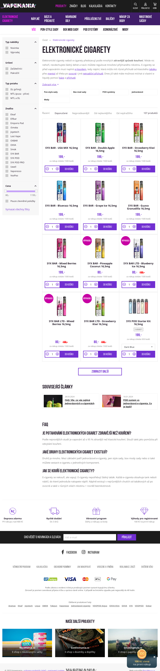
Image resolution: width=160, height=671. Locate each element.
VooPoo (14, 175)
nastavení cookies (56, 664)
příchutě (71, 77)
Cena (20, 185)
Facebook (69, 546)
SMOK (45, 599)
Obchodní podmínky (62, 560)
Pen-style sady (49, 30)
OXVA (13, 145)
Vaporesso (15, 171)
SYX (131, 599)
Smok (13, 149)
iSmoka (14, 127)
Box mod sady (71, 30)
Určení (20, 62)
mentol (51, 73)
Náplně (35, 19)
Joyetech (14, 132)
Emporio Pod (17, 123)
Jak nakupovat (84, 560)
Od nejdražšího (124, 113)
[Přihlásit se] (140, 6)
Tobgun (53, 599)
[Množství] (52, 167)
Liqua (37, 599)
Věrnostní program (21, 560)
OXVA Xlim (114, 599)
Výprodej (15, 52)
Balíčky (110, 19)
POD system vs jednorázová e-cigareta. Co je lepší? (137, 397)
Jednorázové (110, 30)
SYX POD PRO (17, 162)
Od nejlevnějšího (103, 113)
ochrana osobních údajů (35, 664)
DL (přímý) (15, 89)
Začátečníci (16, 68)
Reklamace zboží (127, 560)
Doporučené (61, 113)
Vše (34, 30)
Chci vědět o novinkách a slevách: (42, 531)
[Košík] (153, 6)
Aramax (12, 599)
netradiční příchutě (93, 73)
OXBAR (14, 140)
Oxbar (149, 599)
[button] (127, 6)
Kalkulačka (42, 560)
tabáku (153, 69)
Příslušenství (93, 19)
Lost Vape (15, 136)
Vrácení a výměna (105, 560)
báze (61, 77)
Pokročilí (14, 73)
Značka (20, 108)
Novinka (14, 48)
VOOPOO (139, 599)
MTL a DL (15, 98)
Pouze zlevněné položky (22, 201)
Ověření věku (147, 560)
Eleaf (13, 114)
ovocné (72, 73)
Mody (125, 30)
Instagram (90, 546)
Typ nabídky (20, 41)
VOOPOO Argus (100, 599)
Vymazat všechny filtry (17, 209)
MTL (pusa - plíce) (19, 93)
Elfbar (13, 118)
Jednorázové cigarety (80, 599)
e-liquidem (80, 69)
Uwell (13, 166)
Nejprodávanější (80, 113)
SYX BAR (14, 153)
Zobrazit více (50, 84)
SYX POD (14, 158)
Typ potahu (20, 83)
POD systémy (90, 30)
